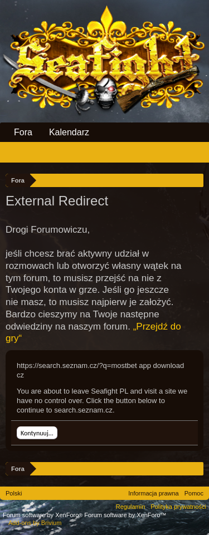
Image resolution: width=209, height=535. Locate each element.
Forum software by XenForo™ (125, 515)
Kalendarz (69, 132)
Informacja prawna (153, 493)
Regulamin (130, 506)
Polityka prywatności (178, 506)
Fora (23, 132)
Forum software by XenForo (43, 515)
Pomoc (193, 493)
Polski (14, 493)
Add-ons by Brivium (34, 522)
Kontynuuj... (37, 433)
